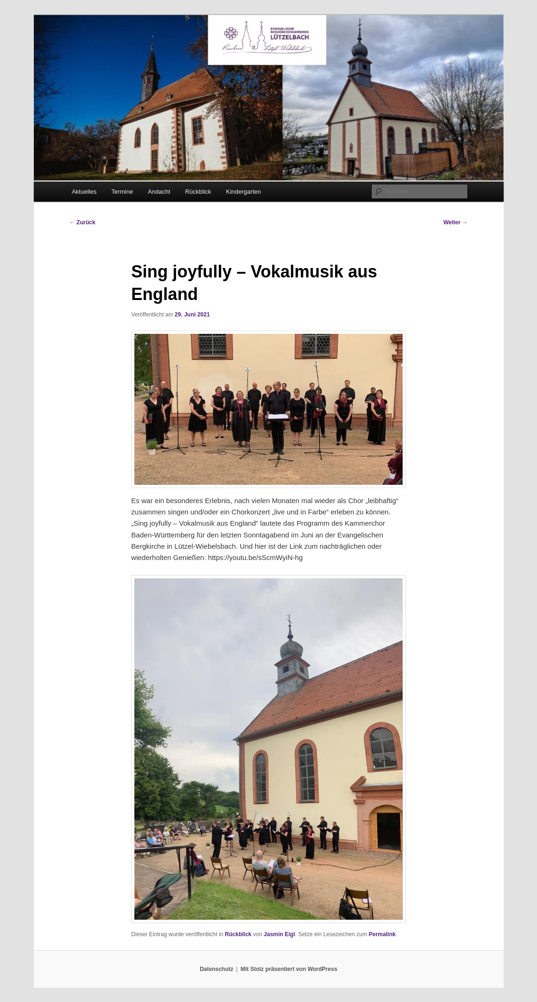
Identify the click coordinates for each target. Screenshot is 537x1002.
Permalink (382, 934)
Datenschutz (216, 969)
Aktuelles (84, 191)
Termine (122, 191)
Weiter (456, 222)
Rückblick (198, 191)
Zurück (82, 222)
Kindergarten (243, 191)
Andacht (159, 191)
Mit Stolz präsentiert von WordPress (289, 969)
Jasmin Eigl (279, 934)
